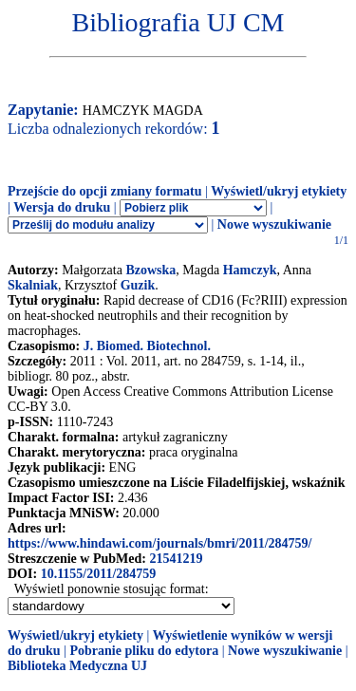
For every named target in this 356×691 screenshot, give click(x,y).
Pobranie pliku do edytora (143, 651)
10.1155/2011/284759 (99, 574)
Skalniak (33, 285)
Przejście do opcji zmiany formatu (105, 191)
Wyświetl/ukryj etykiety (279, 191)
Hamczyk (250, 270)
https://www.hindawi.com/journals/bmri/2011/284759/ (159, 543)
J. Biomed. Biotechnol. (147, 346)
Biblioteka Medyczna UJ (77, 666)
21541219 (175, 558)
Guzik (138, 285)
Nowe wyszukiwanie (274, 224)
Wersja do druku (61, 207)
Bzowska (150, 270)
